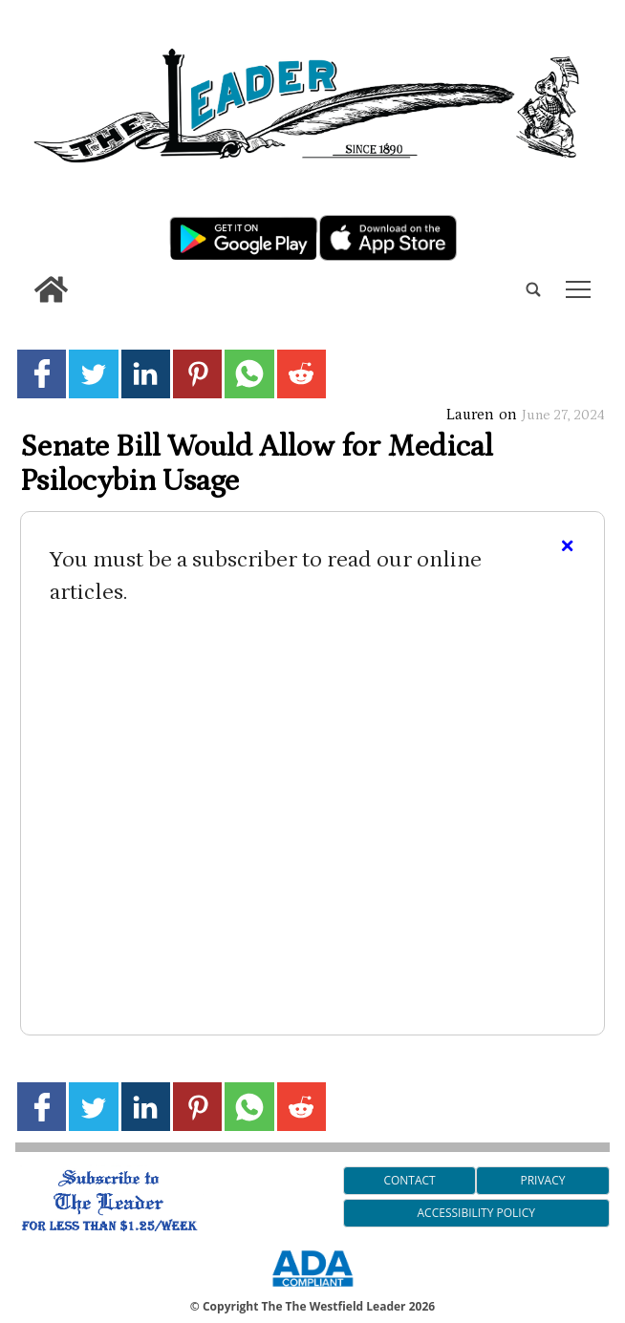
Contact (409, 1180)
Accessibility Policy (476, 1213)
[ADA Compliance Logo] (312, 1289)
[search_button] (23, 275)
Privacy (542, 1180)
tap (578, 289)
